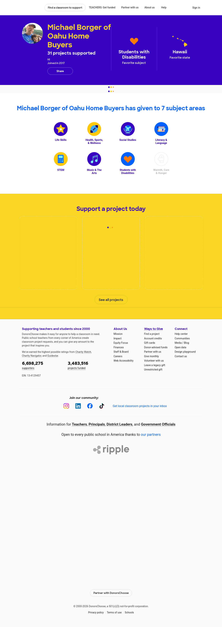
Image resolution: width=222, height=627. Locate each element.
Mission (118, 333)
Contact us (181, 356)
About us (149, 7)
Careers (118, 356)
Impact (117, 338)
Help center (181, 333)
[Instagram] (66, 406)
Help (163, 7)
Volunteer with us (154, 360)
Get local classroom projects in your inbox (140, 406)
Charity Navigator (31, 355)
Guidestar (52, 355)
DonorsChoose (31, 7)
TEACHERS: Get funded (102, 7)
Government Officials (158, 424)
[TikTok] (102, 406)
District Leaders (119, 424)
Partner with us (130, 7)
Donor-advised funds (156, 347)
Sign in (196, 7)
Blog (186, 342)
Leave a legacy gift (154, 365)
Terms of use (114, 612)
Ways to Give (153, 329)
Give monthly (151, 356)
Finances (119, 347)
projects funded (88, 365)
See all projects (111, 300)
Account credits (153, 338)
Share (60, 71)
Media (178, 342)
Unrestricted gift (153, 369)
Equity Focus (121, 342)
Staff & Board (121, 351)
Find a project (151, 333)
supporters (42, 365)
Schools (129, 612)
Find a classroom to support (65, 7)
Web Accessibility (123, 360)
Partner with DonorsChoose (111, 593)
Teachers (79, 424)
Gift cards (149, 342)
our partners (151, 434)
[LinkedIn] (78, 406)
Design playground (185, 351)
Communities (182, 338)
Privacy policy (96, 612)
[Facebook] (90, 406)
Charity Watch (83, 351)
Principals (97, 424)
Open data (180, 347)
